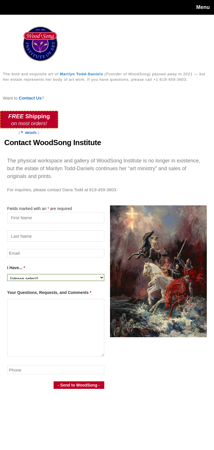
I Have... (16, 267)
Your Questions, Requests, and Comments (49, 292)
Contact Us (30, 97)
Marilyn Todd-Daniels (81, 74)
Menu (203, 7)
